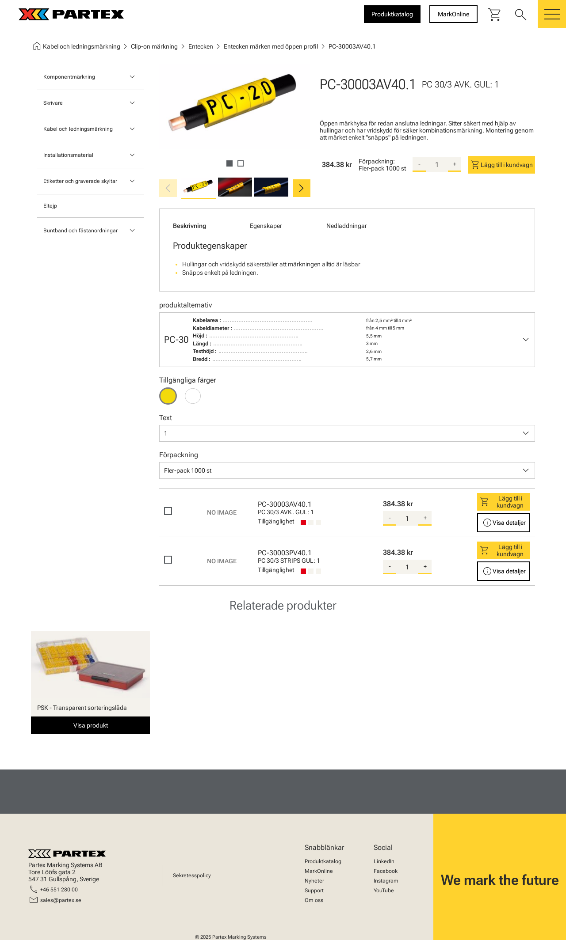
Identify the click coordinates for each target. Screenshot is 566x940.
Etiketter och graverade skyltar (80, 181)
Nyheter (314, 881)
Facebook (386, 871)
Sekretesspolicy (192, 875)
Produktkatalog (323, 861)
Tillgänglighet (276, 521)
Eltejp (50, 206)
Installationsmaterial (68, 155)
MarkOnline (319, 871)
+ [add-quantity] (454, 163)
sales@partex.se (60, 900)
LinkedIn (384, 861)
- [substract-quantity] (419, 163)
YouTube (384, 890)
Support (314, 890)
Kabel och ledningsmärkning (78, 129)
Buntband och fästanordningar (80, 230)
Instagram (386, 881)
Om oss (314, 900)
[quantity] (437, 165)
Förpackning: (377, 161)
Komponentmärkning (69, 77)
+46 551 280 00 (59, 890)
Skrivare (53, 103)
